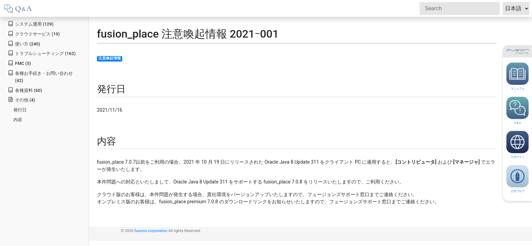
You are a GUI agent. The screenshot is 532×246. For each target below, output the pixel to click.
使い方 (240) (24, 43)
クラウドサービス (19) (34, 34)
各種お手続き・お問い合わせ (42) (40, 76)
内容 (17, 119)
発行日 (20, 109)
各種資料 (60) (25, 90)
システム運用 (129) (30, 24)
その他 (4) (21, 99)
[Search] (460, 8)
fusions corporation (150, 231)
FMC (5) (19, 63)
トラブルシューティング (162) (41, 53)
